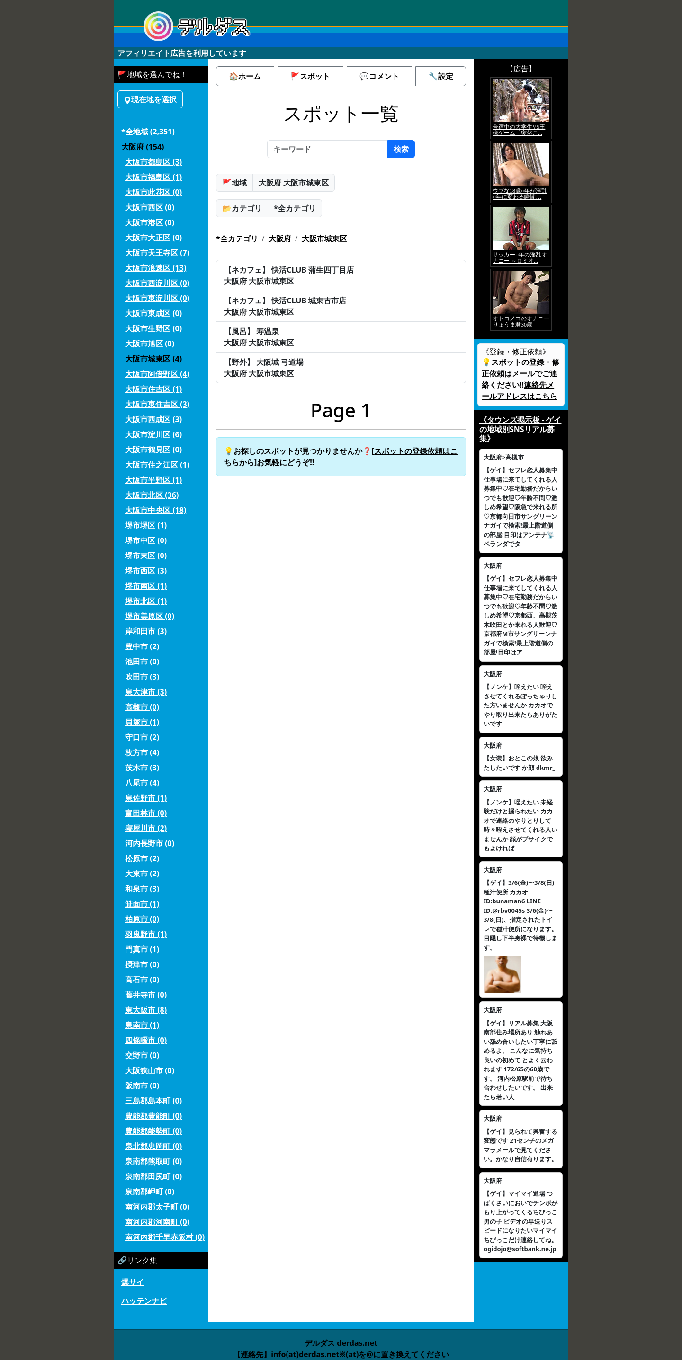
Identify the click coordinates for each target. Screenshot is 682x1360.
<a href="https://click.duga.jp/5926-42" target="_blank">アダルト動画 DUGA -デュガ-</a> (521, 204)
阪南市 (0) (142, 1085)
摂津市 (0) (142, 964)
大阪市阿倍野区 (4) (157, 374)
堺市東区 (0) (146, 555)
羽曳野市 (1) (146, 934)
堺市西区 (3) (146, 570)
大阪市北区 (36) (152, 495)
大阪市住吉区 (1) (153, 389)
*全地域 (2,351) (148, 131)
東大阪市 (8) (146, 1010)
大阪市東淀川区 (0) (157, 298)
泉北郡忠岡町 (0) (153, 1146)
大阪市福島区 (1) (153, 177)
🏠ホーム (245, 76)
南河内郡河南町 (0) (157, 1222)
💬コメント (379, 76)
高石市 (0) (142, 979)
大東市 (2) (142, 873)
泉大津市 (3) (146, 692)
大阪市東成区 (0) (153, 313)
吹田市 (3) (142, 676)
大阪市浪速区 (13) (155, 268)
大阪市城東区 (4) (153, 358)
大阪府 (280, 238)
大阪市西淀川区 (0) (157, 283)
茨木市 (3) (142, 767)
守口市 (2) (142, 737)
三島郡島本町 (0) (153, 1100)
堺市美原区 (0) (149, 616)
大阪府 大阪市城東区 (294, 182)
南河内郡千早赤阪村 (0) (165, 1237)
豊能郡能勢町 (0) (153, 1131)
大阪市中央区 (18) (155, 510)
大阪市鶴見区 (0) (153, 449)
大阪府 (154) (142, 146)
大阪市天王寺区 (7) (157, 252)
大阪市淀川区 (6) (153, 434)
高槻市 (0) (142, 707)
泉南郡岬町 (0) (149, 1191)
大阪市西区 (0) (149, 207)
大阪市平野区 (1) (153, 480)
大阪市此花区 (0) (153, 192)
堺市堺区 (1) (146, 525)
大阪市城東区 (324, 238)
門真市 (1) (142, 949)
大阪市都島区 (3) (153, 162)
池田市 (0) (142, 661)
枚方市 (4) (142, 752)
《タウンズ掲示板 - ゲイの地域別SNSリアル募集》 (520, 429)
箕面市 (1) (142, 904)
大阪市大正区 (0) (153, 237)
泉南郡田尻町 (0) (153, 1176)
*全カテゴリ (295, 208)
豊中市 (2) (142, 646)
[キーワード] (327, 149)
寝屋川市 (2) (146, 828)
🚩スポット (310, 76)
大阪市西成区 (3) (153, 419)
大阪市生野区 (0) (153, 328)
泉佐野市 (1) (146, 798)
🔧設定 (441, 76)
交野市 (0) (142, 1055)
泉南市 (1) (142, 1025)
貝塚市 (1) (142, 722)
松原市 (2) (142, 858)
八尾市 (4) (142, 782)
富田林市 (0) (146, 813)
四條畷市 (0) (146, 1040)
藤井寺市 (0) (146, 994)
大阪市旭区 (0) (149, 343)
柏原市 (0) (142, 919)
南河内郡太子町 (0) (157, 1206)
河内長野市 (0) (149, 843)
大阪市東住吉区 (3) (157, 404)
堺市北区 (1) (146, 601)
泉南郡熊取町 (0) (153, 1161)
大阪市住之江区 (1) (157, 464)
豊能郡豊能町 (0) (153, 1116)
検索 (401, 149)
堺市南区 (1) (146, 586)
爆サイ (132, 1282)
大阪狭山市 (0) (149, 1070)
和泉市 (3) (142, 888)
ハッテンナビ (144, 1301)
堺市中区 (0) (146, 540)
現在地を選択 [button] (150, 99)
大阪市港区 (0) (149, 222)
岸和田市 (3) (146, 631)
